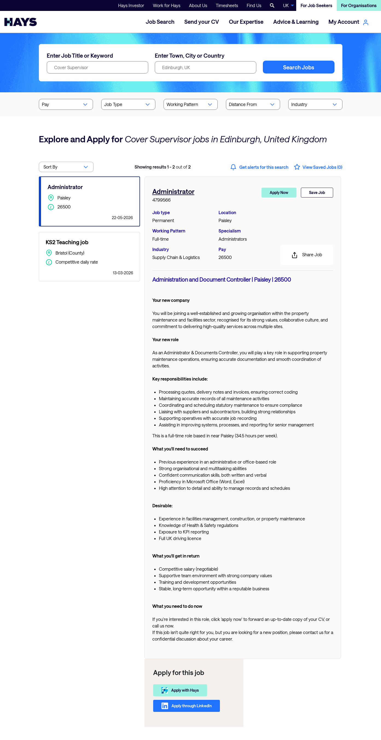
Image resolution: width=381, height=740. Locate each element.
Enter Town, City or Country (190, 55)
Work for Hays (166, 5)
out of (163, 166)
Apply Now (279, 192)
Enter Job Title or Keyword (80, 55)
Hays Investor (131, 5)
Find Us (254, 5)
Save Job (317, 192)
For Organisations (359, 5)
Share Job (306, 255)
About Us (198, 5)
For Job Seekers (316, 5)
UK (286, 5)
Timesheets (227, 5)
